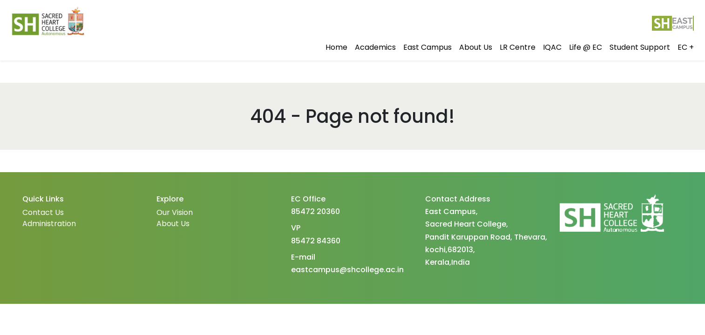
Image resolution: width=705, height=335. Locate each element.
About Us (173, 223)
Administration (49, 223)
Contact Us (43, 212)
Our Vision (174, 212)
